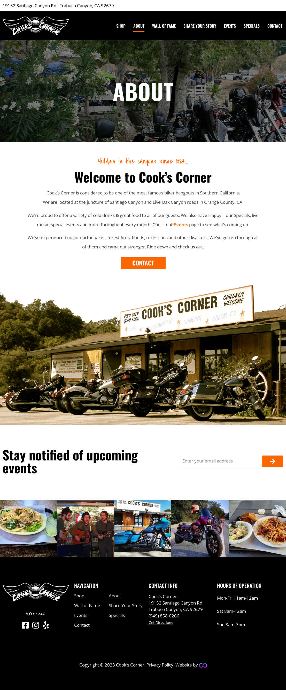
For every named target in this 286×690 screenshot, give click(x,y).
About (138, 26)
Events (230, 26)
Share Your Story (199, 26)
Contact (274, 26)
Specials (252, 26)
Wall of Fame (164, 26)
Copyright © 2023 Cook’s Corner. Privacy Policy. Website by (139, 665)
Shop (121, 26)
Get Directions (161, 622)
